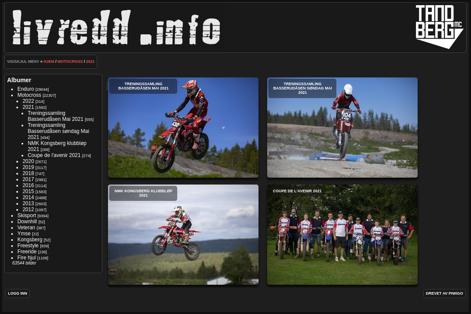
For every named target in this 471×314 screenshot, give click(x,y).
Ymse (24, 234)
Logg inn (17, 293)
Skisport (26, 215)
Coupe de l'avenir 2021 (54, 155)
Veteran (26, 228)
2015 (28, 191)
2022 (28, 101)
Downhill (27, 222)
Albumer (19, 80)
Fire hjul (26, 258)
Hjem (48, 61)
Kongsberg (29, 240)
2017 (28, 179)
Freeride (27, 252)
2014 (28, 197)
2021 (90, 61)
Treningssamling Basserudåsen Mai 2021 (55, 116)
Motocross (70, 61)
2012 (28, 209)
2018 (28, 173)
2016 (28, 185)
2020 (28, 161)
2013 (28, 203)
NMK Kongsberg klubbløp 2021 (183, 235)
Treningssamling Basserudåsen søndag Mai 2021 (58, 131)
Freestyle (27, 246)
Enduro (25, 89)
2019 (28, 167)
